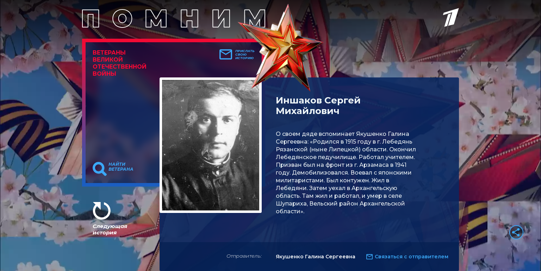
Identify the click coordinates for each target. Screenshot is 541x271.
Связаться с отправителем (411, 256)
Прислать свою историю (245, 54)
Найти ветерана (120, 167)
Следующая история (110, 229)
